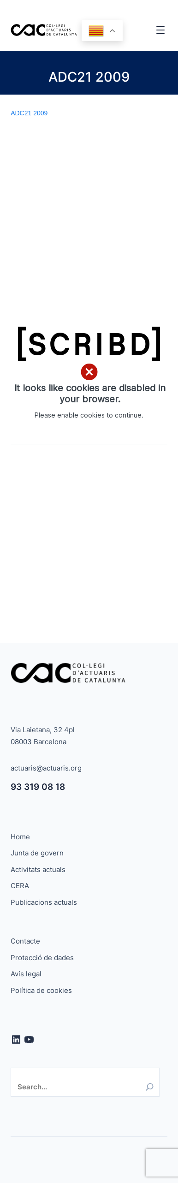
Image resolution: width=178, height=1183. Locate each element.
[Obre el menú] (160, 30)
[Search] (149, 1086)
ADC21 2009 (29, 113)
